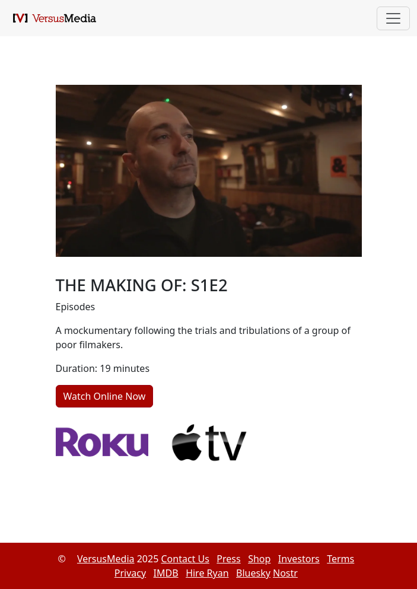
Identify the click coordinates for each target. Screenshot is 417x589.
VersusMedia (106, 558)
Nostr (285, 573)
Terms (340, 558)
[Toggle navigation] (393, 18)
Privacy (130, 573)
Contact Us (185, 558)
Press (228, 558)
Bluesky (253, 573)
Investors (299, 558)
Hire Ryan (207, 573)
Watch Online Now (104, 396)
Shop (259, 558)
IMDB (166, 573)
